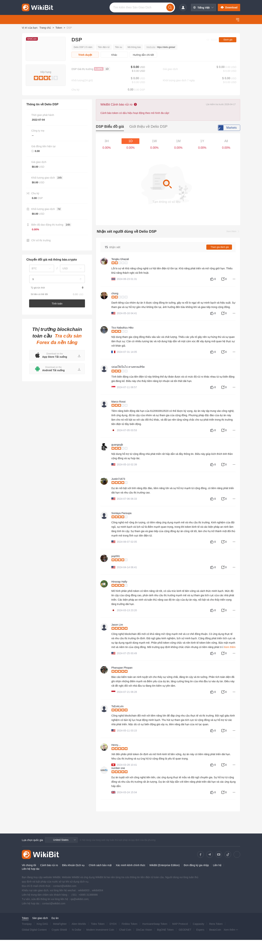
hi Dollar (76, 930)
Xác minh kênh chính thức (130, 866)
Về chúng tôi (29, 866)
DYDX (113, 925)
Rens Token (216, 925)
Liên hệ (217, 866)
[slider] (45, 77)
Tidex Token (98, 925)
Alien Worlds (79, 925)
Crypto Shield (59, 930)
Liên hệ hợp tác (30, 869)
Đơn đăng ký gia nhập (196, 866)
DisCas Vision (144, 930)
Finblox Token (129, 925)
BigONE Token (165, 930)
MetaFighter (60, 925)
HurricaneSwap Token (154, 925)
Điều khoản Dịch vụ (73, 866)
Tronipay (27, 925)
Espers (200, 930)
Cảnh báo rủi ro (49, 866)
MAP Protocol (180, 925)
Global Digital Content (34, 930)
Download (229, 7)
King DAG (42, 925)
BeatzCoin (215, 930)
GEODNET (185, 930)
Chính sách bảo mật (100, 866)
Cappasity (198, 925)
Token (58, 27)
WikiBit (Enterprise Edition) (164, 866)
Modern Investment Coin (100, 930)
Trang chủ (45, 27)
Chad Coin (125, 930)
